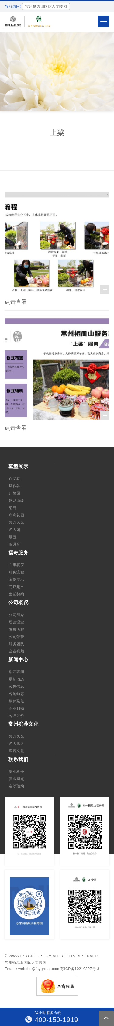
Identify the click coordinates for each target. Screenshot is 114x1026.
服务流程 (16, 572)
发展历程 (16, 629)
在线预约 (16, 786)
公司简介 (16, 615)
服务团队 (16, 644)
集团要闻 (16, 672)
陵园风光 (16, 522)
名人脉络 (16, 744)
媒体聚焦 (16, 701)
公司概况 (18, 602)
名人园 (14, 530)
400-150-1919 (51, 1020)
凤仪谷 (14, 486)
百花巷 (14, 479)
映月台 (14, 544)
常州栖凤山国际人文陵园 (26, 962)
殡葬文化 (16, 751)
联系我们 (18, 759)
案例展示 (16, 579)
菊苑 (12, 508)
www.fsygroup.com (30, 956)
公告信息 (16, 686)
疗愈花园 (16, 515)
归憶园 (14, 493)
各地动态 (16, 694)
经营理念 (16, 622)
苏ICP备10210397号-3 (79, 969)
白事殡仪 (16, 565)
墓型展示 (18, 466)
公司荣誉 (16, 637)
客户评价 (16, 716)
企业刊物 (16, 708)
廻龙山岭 (16, 500)
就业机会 (16, 772)
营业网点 (16, 779)
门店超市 (16, 587)
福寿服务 (18, 552)
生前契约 (16, 594)
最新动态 (16, 679)
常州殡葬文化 (23, 724)
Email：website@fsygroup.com (32, 969)
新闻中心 (18, 659)
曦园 (12, 537)
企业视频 (16, 651)
